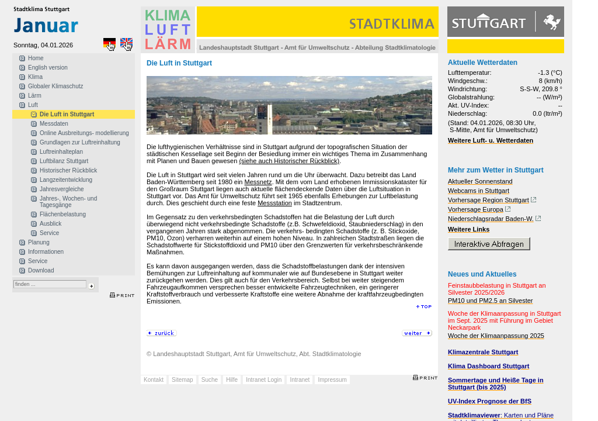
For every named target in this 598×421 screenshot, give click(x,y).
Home (36, 58)
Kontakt (154, 380)
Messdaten (54, 123)
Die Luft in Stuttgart (67, 114)
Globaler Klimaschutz (55, 86)
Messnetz (258, 181)
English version (48, 67)
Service (49, 233)
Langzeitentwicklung (66, 180)
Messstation (275, 202)
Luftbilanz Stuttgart (64, 161)
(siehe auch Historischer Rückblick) (289, 160)
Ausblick (50, 223)
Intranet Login (263, 380)
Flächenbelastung (63, 214)
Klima (35, 77)
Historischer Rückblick (68, 170)
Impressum (332, 380)
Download (41, 270)
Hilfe (232, 380)
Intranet (300, 380)
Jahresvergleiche (62, 189)
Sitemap (182, 380)
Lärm (34, 95)
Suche (209, 380)
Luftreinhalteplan (61, 152)
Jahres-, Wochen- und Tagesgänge (68, 201)
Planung (39, 242)
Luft (33, 105)
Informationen (46, 252)
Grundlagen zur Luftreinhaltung (80, 142)
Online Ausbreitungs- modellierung (84, 133)
